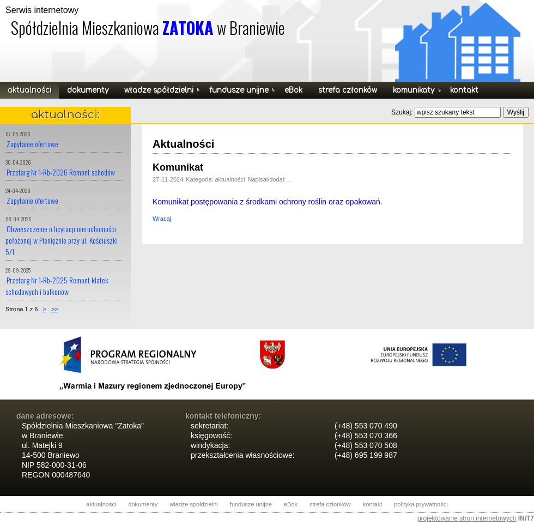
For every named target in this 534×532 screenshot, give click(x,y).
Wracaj (162, 218)
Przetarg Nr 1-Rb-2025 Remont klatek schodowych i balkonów (56, 285)
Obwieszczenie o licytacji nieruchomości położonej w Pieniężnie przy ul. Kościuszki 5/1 (61, 240)
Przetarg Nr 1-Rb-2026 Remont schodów (61, 172)
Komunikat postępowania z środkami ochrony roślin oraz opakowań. (268, 201)
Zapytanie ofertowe (32, 143)
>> (54, 309)
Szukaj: (403, 112)
